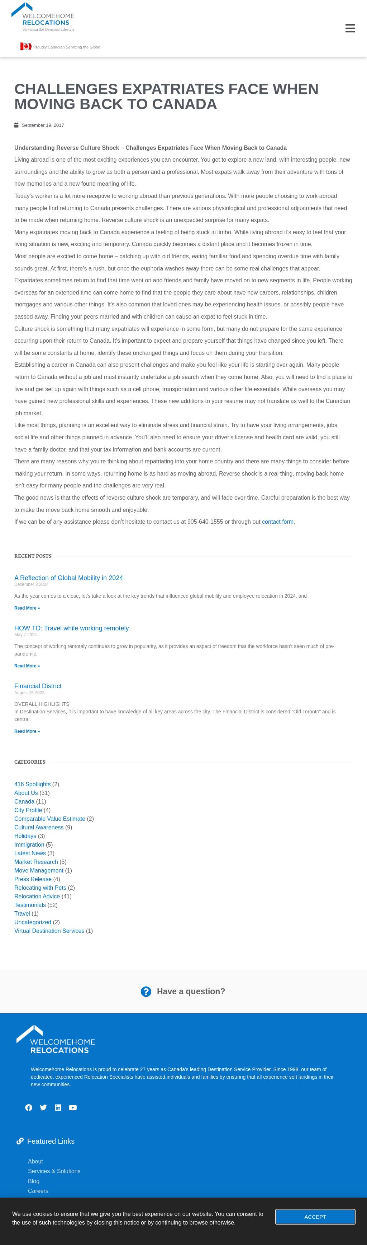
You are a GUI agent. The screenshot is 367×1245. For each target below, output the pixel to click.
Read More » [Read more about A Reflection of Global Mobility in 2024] (27, 608)
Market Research (36, 862)
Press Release (33, 879)
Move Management (38, 870)
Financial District (38, 686)
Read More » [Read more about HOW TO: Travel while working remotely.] (27, 665)
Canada (24, 802)
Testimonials (30, 905)
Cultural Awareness (39, 827)
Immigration (29, 845)
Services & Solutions (55, 1171)
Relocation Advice (37, 896)
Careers (40, 1191)
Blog (34, 1181)
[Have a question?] (145, 991)
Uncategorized (32, 922)
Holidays (25, 836)
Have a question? (191, 991)
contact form (278, 522)
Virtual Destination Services (49, 931)
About (35, 1161)
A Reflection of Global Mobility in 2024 (68, 578)
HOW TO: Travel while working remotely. (72, 628)
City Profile (28, 810)
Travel (22, 914)
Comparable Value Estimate (49, 819)
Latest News (30, 853)
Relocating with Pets (40, 888)
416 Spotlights (32, 784)
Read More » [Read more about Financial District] (27, 731)
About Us (26, 793)
